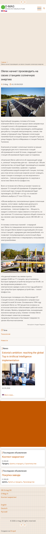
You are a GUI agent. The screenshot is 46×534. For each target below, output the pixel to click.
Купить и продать (17, 464)
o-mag (9, 6)
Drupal (13, 531)
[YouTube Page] (24, 2)
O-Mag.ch (4, 494)
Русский (4, 512)
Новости (4, 340)
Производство (29, 482)
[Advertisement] (23, 37)
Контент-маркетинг (13, 456)
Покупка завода (11, 475)
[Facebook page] (21, 2)
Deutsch (4, 508)
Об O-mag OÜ (6, 490)
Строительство (30, 464)
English (3, 505)
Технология (5, 334)
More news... (9, 395)
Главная (3, 62)
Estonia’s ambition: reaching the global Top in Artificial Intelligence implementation (23, 356)
